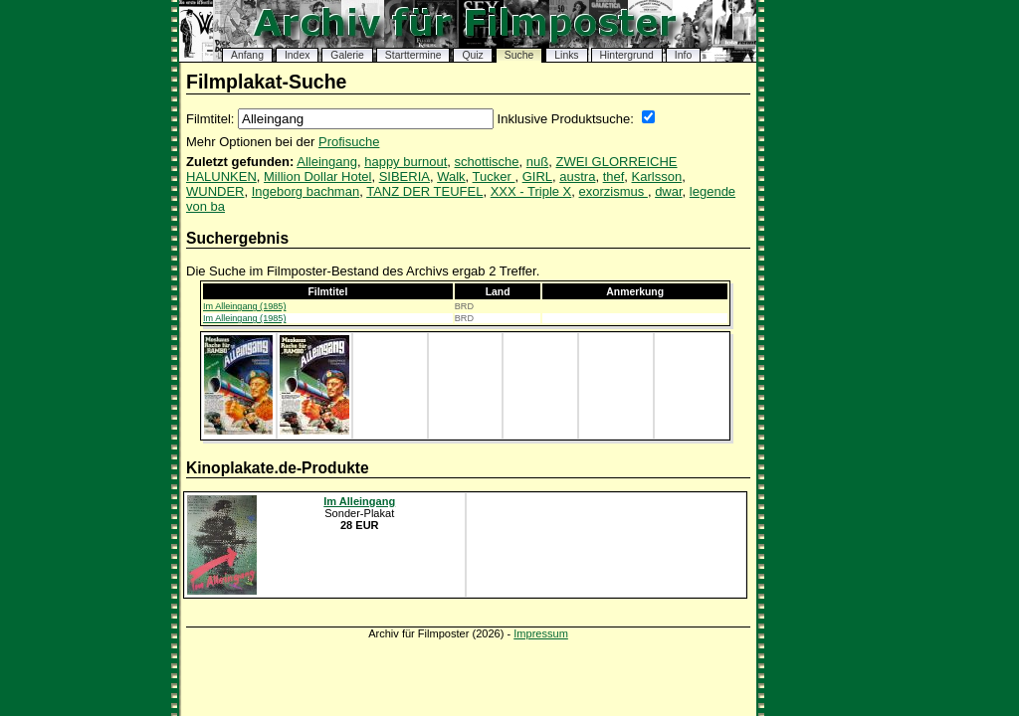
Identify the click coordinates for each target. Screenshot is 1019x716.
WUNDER (215, 191)
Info (683, 55)
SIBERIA (404, 176)
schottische (487, 161)
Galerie (347, 55)
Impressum (540, 633)
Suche (519, 55)
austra (577, 176)
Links (566, 55)
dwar (668, 191)
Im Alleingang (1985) (244, 306)
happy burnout (405, 161)
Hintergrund (627, 55)
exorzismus (613, 191)
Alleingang (327, 161)
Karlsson (657, 176)
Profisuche (348, 141)
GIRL (537, 176)
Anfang (247, 55)
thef (614, 176)
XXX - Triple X (531, 191)
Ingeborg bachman (305, 191)
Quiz (472, 55)
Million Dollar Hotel (317, 176)
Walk (451, 176)
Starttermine (413, 55)
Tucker (494, 176)
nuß (537, 161)
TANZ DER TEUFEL (424, 191)
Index (297, 55)
